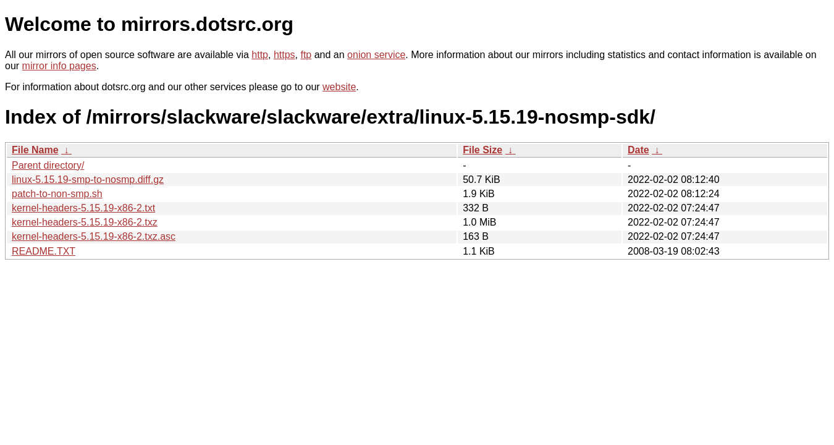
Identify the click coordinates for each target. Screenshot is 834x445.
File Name (35, 150)
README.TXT (43, 251)
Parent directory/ (48, 165)
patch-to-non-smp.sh (57, 194)
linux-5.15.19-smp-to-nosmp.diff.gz (88, 179)
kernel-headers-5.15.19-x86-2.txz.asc (93, 236)
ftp (305, 54)
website (339, 87)
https (284, 54)
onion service (376, 54)
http (259, 54)
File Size (482, 150)
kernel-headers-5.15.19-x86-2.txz (85, 222)
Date (638, 150)
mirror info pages (59, 66)
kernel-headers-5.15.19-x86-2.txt (83, 208)
